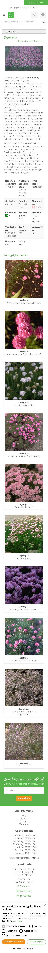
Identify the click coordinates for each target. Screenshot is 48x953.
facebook (25, 886)
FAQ (24, 815)
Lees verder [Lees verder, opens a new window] (17, 921)
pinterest (25, 895)
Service (24, 818)
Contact (24, 821)
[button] (24, 948)
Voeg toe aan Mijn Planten (32, 41)
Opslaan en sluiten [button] (14, 942)
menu (4, 15)
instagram (25, 891)
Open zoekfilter (11, 31)
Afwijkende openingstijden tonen (24, 857)
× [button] (45, 905)
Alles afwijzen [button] (36, 942)
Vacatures (24, 824)
